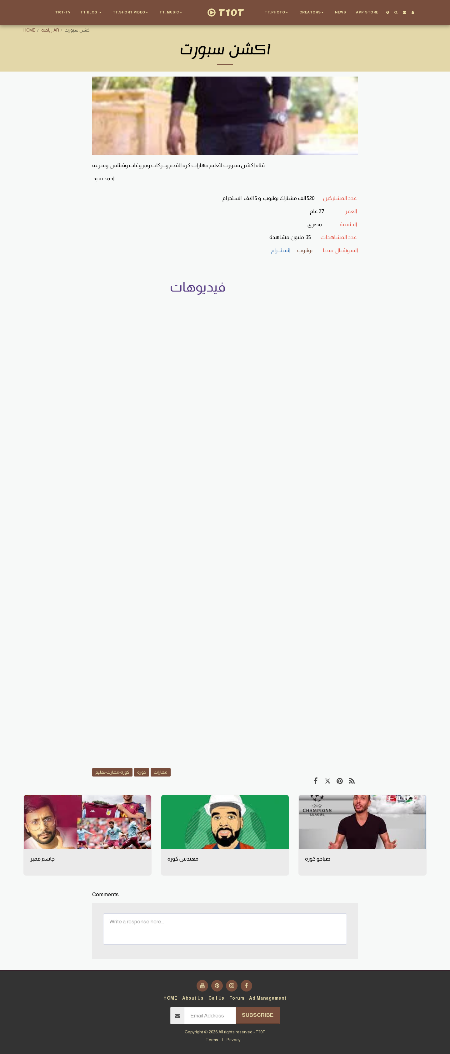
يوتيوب (305, 250)
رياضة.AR (50, 29)
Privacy (234, 1039)
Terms (212, 1039)
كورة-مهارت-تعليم (112, 772)
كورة (141, 772)
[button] (92, 12)
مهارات (161, 772)
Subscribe (257, 1015)
